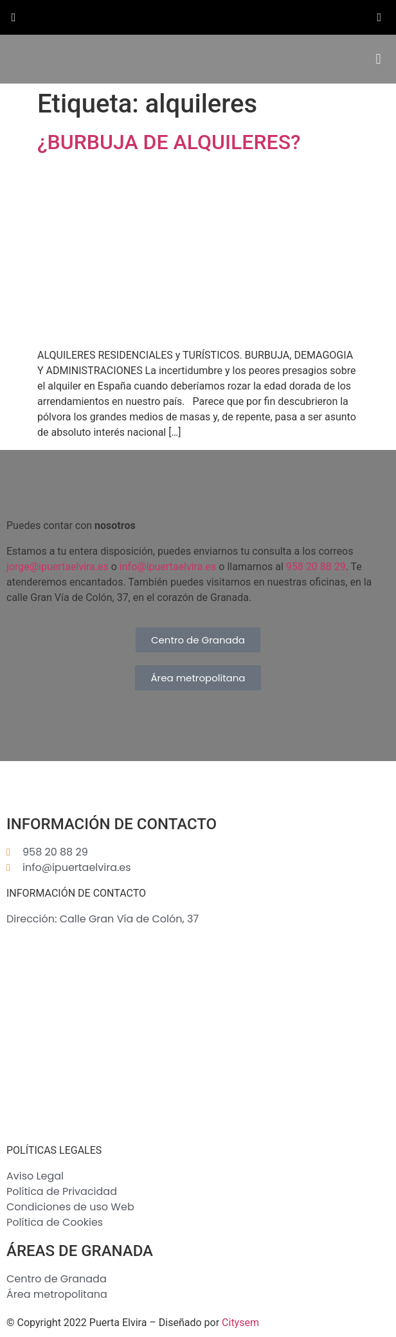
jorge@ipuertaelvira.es (57, 567)
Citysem (240, 1322)
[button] (378, 59)
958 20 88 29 (316, 567)
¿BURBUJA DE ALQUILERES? (169, 142)
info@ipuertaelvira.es (168, 567)
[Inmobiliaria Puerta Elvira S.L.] (198, 1036)
